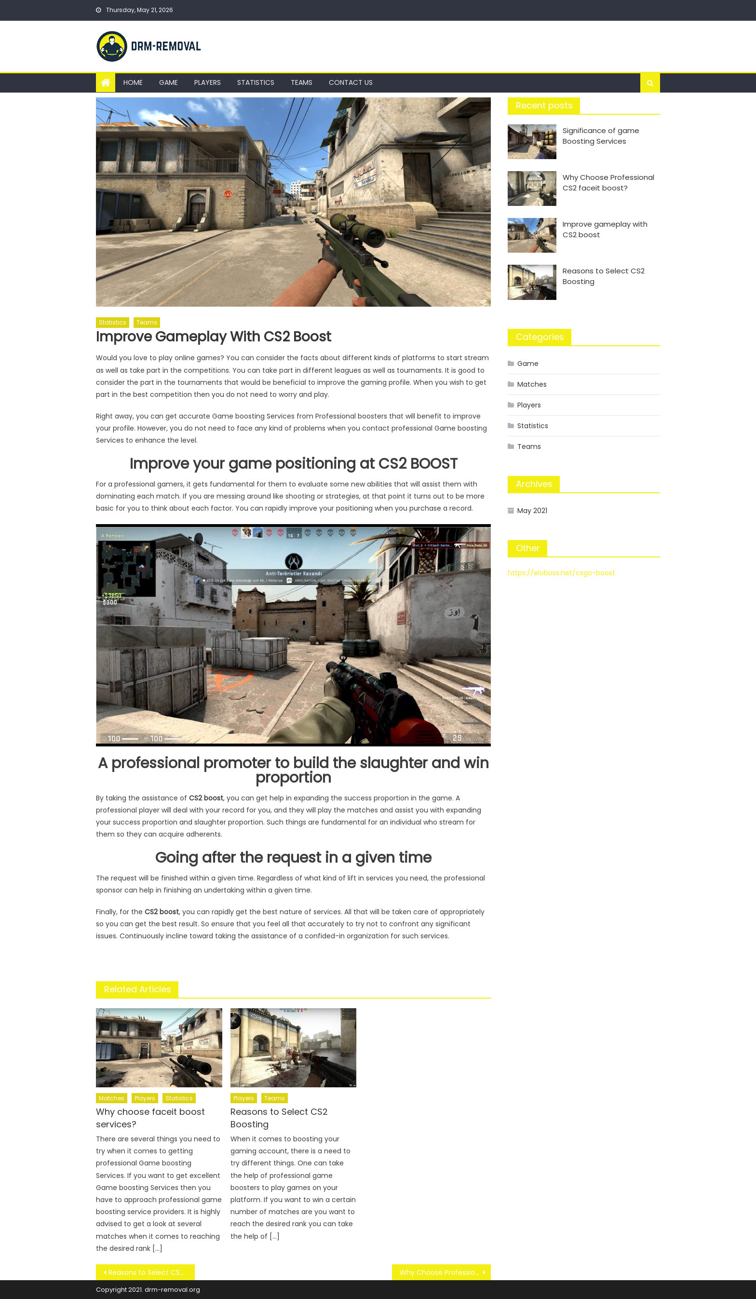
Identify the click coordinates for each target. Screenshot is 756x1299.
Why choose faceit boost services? (150, 1118)
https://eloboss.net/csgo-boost (561, 573)
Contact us (351, 82)
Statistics (255, 82)
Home (133, 82)
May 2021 (532, 510)
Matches (111, 1098)
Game (168, 82)
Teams (301, 82)
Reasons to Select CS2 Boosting (279, 1118)
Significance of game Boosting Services (601, 135)
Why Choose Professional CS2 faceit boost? (445, 1272)
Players (207, 82)
